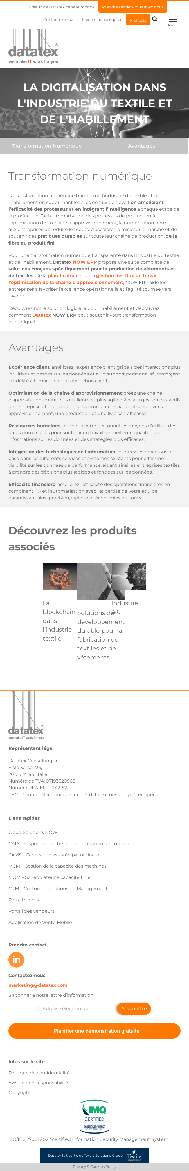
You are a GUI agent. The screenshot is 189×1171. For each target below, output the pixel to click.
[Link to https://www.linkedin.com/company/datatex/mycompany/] (16, 960)
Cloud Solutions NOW (32, 832)
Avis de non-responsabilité (38, 1082)
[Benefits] (141, 146)
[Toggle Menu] (172, 19)
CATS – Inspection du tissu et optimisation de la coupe (69, 843)
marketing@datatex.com (38, 985)
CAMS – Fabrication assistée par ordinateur (56, 854)
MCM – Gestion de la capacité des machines (57, 866)
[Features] (47, 146)
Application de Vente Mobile (40, 922)
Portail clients (23, 900)
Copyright (19, 1092)
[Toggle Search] (155, 19)
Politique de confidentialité (39, 1073)
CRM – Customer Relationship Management (58, 888)
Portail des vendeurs (31, 911)
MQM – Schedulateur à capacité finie (49, 877)
